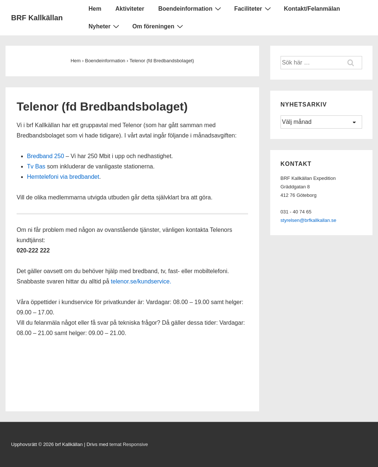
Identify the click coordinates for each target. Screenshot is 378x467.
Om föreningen (158, 26)
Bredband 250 (45, 156)
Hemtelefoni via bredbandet (63, 177)
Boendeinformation (190, 8)
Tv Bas (36, 166)
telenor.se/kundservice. (141, 281)
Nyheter (105, 26)
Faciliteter (253, 8)
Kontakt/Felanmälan (312, 9)
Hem (95, 9)
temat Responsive (129, 444)
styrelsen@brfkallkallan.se (308, 220)
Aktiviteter (129, 9)
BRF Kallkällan (37, 18)
